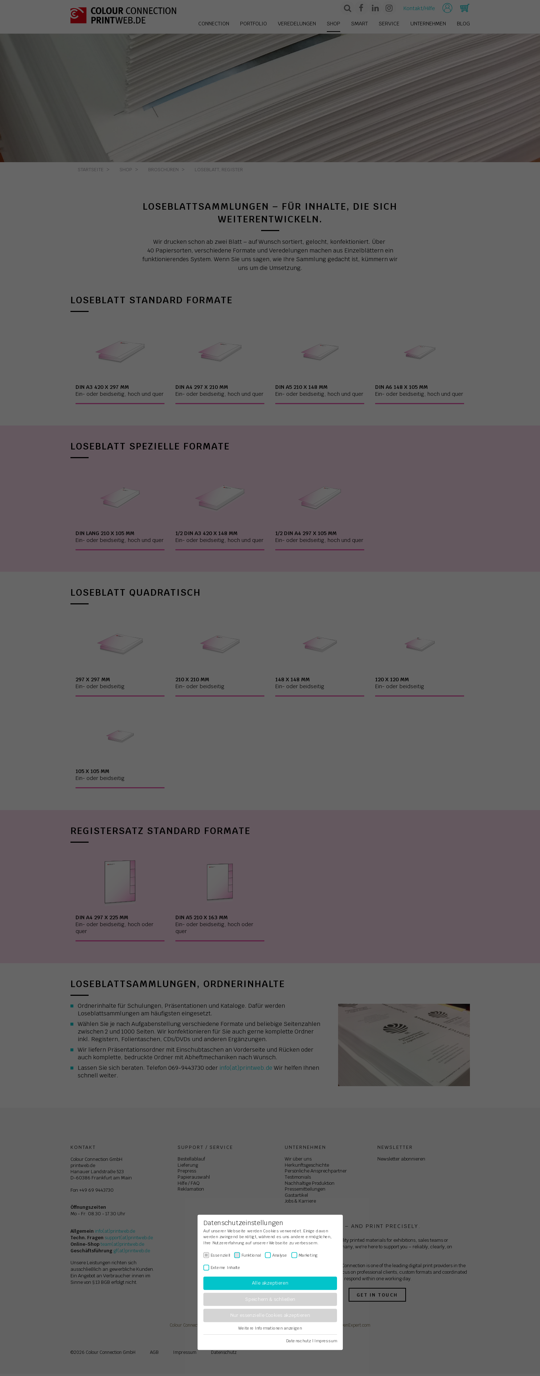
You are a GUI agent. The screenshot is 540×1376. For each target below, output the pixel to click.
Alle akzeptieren (270, 1283)
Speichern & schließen (270, 1299)
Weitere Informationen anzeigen (270, 1328)
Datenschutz (298, 1340)
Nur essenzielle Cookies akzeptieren (270, 1316)
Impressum (325, 1340)
